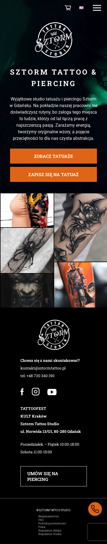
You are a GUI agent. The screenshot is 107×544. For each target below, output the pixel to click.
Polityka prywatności (52, 523)
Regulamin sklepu (50, 530)
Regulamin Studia (49, 534)
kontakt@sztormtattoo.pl (43, 368)
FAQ (41, 520)
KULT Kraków (33, 416)
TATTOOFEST (33, 408)
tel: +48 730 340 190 (37, 375)
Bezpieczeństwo (48, 516)
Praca (41, 527)
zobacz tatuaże (53, 161)
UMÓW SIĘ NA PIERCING (42, 476)
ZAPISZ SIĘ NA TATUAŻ (53, 180)
